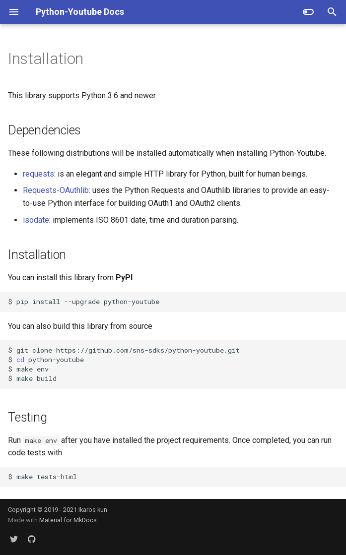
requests (38, 174)
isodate (36, 220)
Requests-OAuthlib (56, 190)
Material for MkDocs (68, 520)
